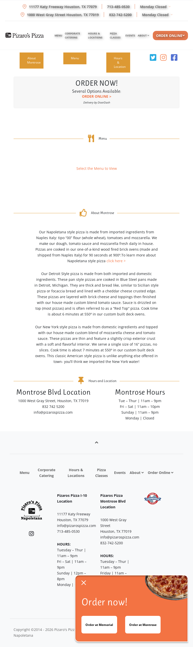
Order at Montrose (143, 625)
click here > (116, 260)
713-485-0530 (118, 6)
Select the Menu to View (96, 168)
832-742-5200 (120, 14)
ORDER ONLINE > (96, 96)
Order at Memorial (99, 625)
